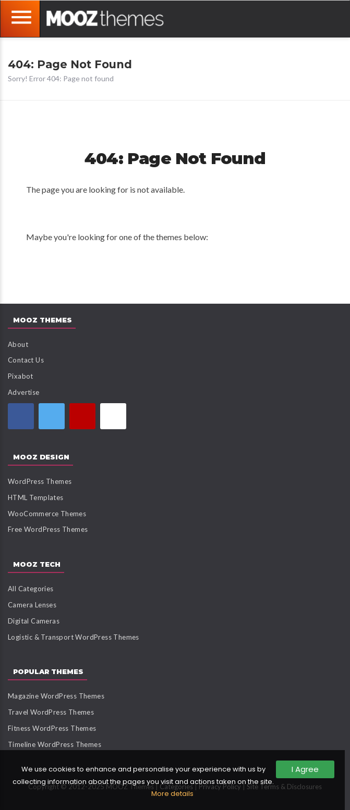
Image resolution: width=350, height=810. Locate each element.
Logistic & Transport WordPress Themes (73, 637)
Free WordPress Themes (48, 529)
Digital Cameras (33, 621)
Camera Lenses (32, 605)
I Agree (305, 769)
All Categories (31, 588)
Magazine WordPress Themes (56, 696)
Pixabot (20, 376)
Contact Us (26, 360)
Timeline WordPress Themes (54, 744)
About (18, 344)
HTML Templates (36, 497)
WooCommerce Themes (47, 513)
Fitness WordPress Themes (52, 728)
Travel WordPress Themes (51, 712)
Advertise (24, 392)
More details (172, 794)
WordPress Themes (39, 481)
